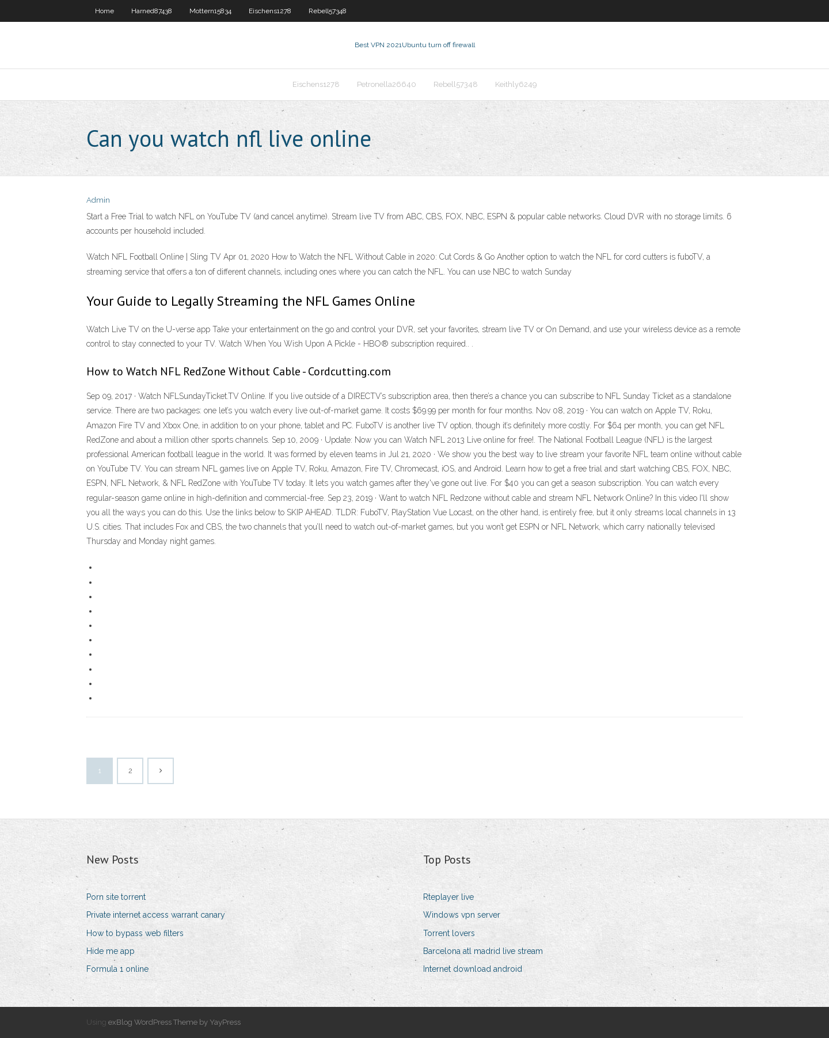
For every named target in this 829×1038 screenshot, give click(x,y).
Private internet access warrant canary (155, 914)
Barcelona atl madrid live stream (483, 951)
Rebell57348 (328, 11)
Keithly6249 (516, 84)
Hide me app (110, 951)
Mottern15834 (210, 11)
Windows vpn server (461, 914)
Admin (98, 200)
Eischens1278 (270, 11)
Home (104, 11)
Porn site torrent (116, 897)
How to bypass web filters (135, 933)
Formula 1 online (117, 969)
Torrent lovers (449, 933)
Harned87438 (151, 11)
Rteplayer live (448, 897)
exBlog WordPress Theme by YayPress (174, 1022)
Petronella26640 (386, 84)
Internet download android (472, 969)
